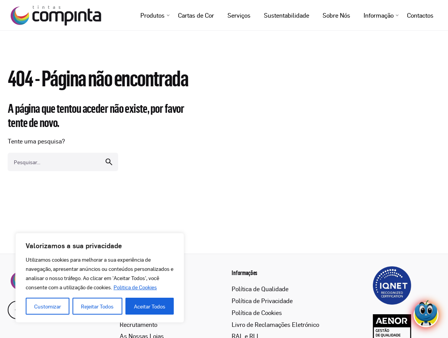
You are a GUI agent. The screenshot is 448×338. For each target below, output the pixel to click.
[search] (109, 162)
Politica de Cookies (135, 287)
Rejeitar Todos (97, 306)
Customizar (47, 306)
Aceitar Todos (149, 306)
